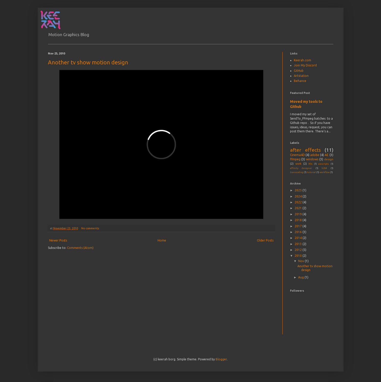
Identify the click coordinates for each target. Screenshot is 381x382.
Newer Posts (58, 240)
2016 (299, 232)
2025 (299, 190)
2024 (299, 196)
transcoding (296, 172)
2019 (299, 214)
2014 (299, 237)
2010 (299, 255)
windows (312, 159)
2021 (299, 208)
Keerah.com (302, 60)
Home (161, 240)
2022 (299, 202)
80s (310, 163)
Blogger (221, 359)
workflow (325, 172)
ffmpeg (295, 159)
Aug (301, 277)
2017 (299, 226)
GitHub (299, 70)
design (328, 159)
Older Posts (265, 240)
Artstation (301, 75)
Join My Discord (305, 65)
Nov (301, 261)
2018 (299, 220)
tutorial (311, 172)
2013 (299, 244)
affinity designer (301, 168)
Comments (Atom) (80, 247)
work (298, 163)
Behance (300, 80)
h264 (324, 168)
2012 (299, 249)
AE (327, 155)
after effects (305, 150)
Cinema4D (297, 155)
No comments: (90, 228)
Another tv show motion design (88, 62)
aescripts (323, 163)
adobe (314, 155)
